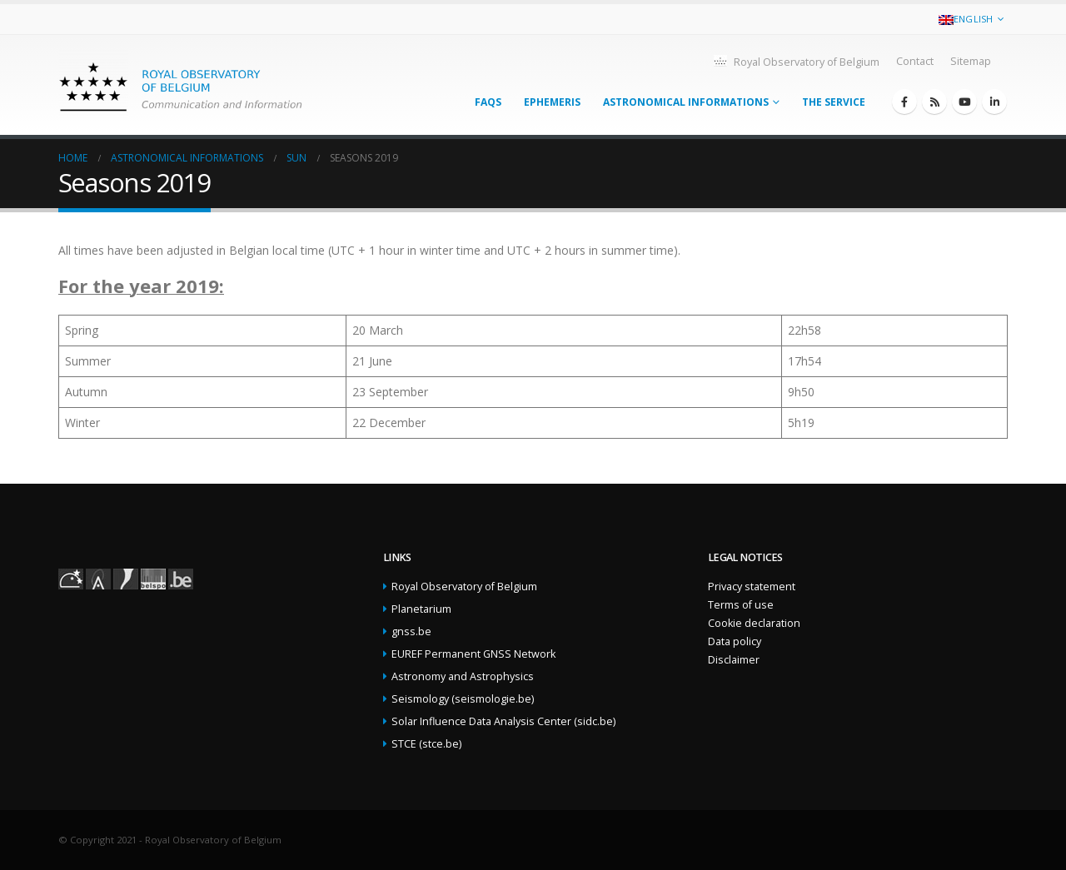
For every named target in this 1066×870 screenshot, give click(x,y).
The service (833, 102)
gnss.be (411, 631)
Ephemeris (552, 102)
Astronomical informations (686, 102)
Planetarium (421, 609)
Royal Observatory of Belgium (795, 61)
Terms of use (741, 605)
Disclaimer (734, 660)
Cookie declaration (754, 623)
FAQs (488, 102)
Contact (915, 61)
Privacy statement (751, 586)
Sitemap (970, 61)
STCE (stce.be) (426, 744)
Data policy (734, 641)
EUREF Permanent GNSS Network (473, 654)
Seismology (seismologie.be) (462, 699)
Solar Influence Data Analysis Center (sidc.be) (503, 721)
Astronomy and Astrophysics (462, 676)
